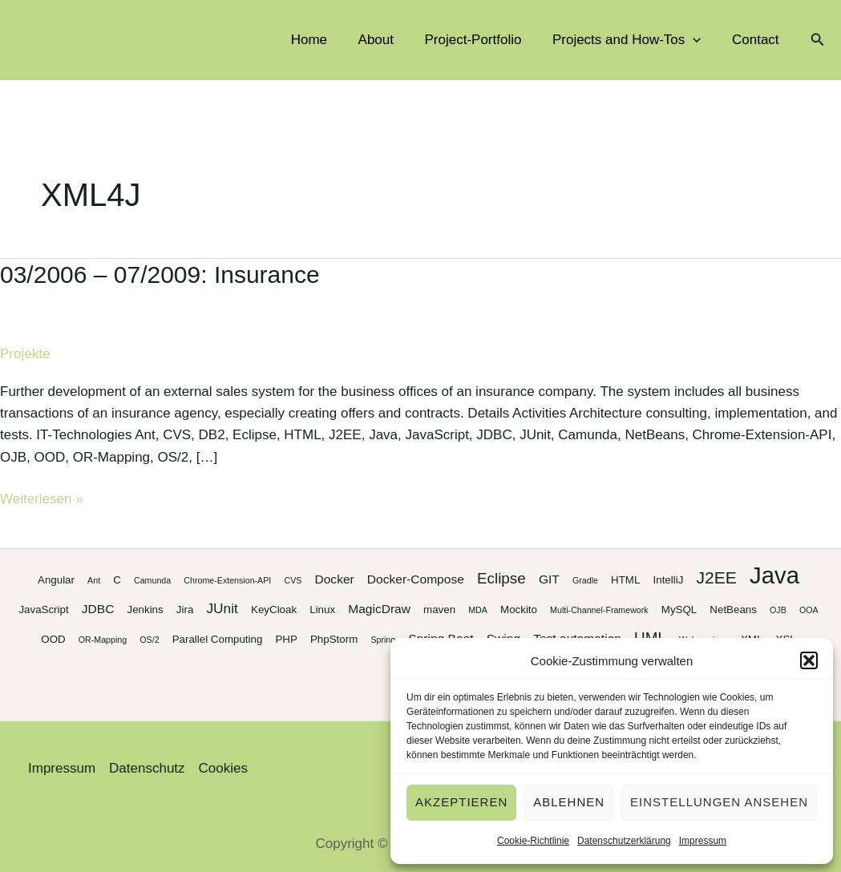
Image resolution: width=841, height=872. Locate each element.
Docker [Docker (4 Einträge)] (334, 579)
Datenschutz (147, 768)
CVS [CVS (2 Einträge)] (292, 580)
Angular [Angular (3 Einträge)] (56, 580)
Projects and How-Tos (632, 40)
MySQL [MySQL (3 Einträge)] (679, 610)
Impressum (702, 840)
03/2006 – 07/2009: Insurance (160, 274)
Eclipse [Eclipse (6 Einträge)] (501, 578)
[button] (809, 660)
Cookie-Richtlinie (533, 840)
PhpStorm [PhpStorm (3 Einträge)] (334, 639)
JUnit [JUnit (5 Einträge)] (221, 608)
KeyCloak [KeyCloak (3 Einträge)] (274, 610)
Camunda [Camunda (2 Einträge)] (152, 580)
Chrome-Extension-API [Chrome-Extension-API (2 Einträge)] (227, 580)
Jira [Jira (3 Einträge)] (184, 610)
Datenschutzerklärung (624, 840)
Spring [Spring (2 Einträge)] (382, 639)
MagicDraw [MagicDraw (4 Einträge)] (379, 609)
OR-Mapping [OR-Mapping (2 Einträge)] (103, 639)
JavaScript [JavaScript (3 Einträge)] (43, 610)
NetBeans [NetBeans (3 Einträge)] (733, 610)
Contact (757, 39)
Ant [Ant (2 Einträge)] (93, 580)
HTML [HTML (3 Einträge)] (625, 580)
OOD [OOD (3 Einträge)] (53, 639)
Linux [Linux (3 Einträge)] (322, 610)
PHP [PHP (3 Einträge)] (286, 639)
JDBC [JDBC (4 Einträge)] (98, 609)
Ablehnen (568, 802)
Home (325, 39)
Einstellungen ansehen (719, 802)
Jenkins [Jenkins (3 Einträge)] (145, 610)
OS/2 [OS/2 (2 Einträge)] (149, 639)
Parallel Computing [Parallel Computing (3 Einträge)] (217, 639)
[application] (698, 40)
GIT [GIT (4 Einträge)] (549, 579)
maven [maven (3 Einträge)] (439, 610)
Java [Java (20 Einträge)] (774, 575)
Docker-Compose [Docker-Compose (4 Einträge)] (415, 579)
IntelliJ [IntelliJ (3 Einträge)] (668, 580)
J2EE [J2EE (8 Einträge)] (716, 577)
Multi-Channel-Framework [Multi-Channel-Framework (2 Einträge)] (599, 610)
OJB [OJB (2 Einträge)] (778, 610)
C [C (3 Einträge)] (117, 580)
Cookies (223, 768)
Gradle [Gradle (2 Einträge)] (585, 580)
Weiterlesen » (41, 499)
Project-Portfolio (482, 39)
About (388, 39)
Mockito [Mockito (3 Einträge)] (518, 610)
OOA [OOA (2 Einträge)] (809, 610)
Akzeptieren (461, 802)
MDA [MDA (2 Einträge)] (477, 610)
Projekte (25, 353)
